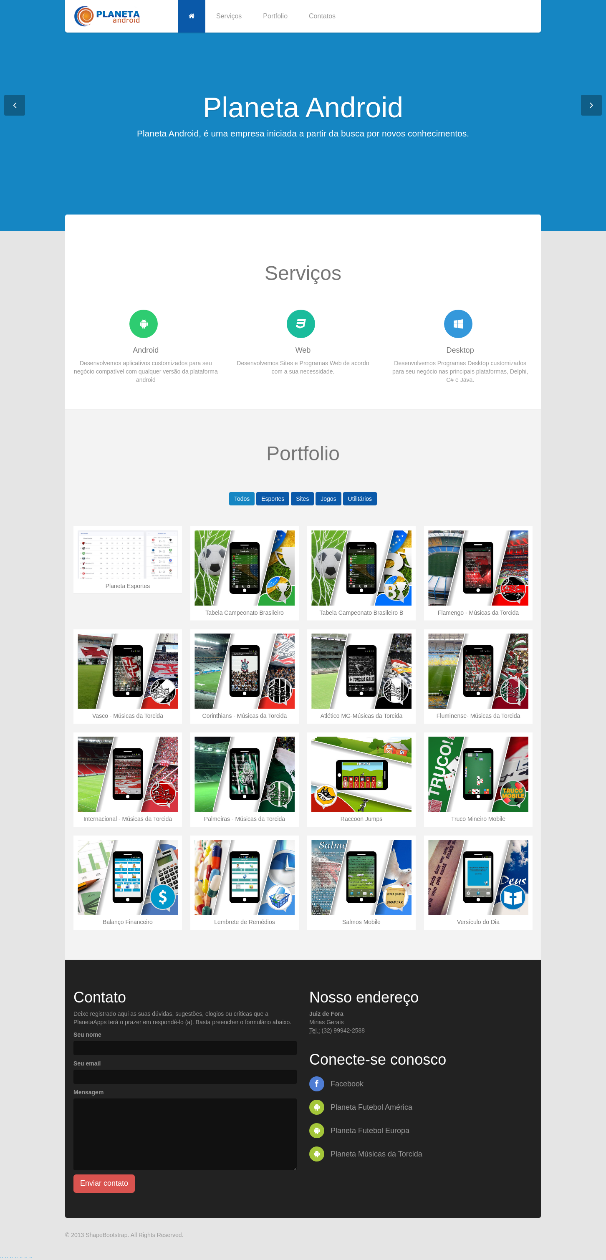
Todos (242, 498)
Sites (302, 498)
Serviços (229, 16)
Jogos (328, 498)
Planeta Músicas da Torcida (365, 1154)
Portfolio (275, 16)
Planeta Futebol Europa (359, 1130)
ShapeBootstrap (106, 1235)
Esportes (272, 498)
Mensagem (88, 1092)
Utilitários (360, 498)
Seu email (87, 1063)
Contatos (322, 16)
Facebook (336, 1083)
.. (1, 1255)
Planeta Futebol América (360, 1107)
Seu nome (87, 1034)
